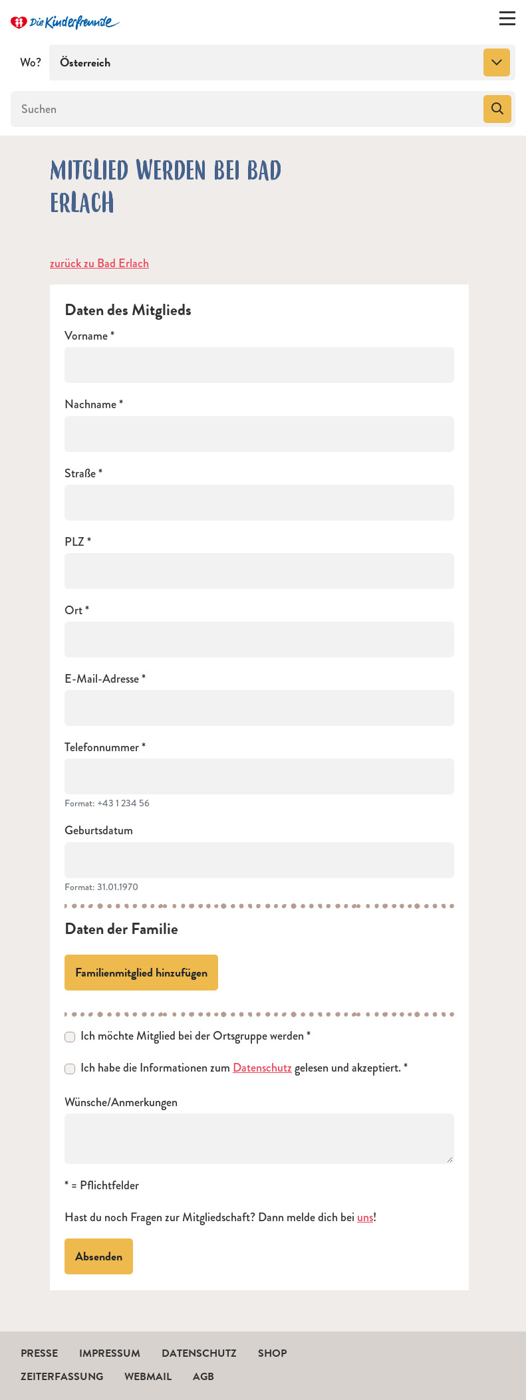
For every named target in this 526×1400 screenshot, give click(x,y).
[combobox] (282, 62)
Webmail (148, 1377)
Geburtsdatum (99, 830)
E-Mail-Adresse (102, 679)
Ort (73, 610)
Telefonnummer (102, 747)
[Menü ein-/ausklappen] (507, 21)
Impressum (109, 1353)
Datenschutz (262, 1067)
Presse (39, 1353)
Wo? (30, 62)
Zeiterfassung (62, 1377)
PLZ (74, 542)
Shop (272, 1353)
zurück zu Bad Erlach (99, 263)
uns (365, 1217)
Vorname (86, 336)
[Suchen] (246, 109)
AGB (203, 1377)
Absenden (98, 1256)
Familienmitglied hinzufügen (141, 972)
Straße (80, 473)
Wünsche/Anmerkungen (121, 1102)
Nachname (90, 404)
